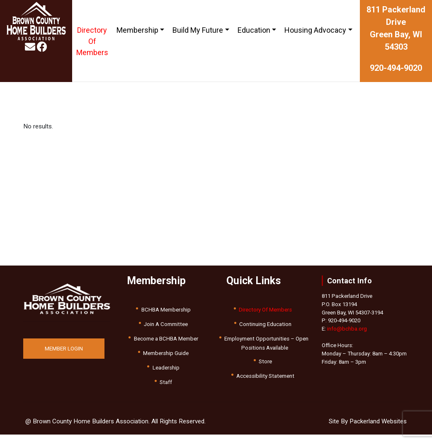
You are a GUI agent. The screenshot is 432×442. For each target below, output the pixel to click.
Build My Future (197, 30)
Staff (166, 382)
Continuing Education (265, 324)
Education (254, 30)
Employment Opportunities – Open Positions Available (266, 343)
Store (265, 361)
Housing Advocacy (315, 30)
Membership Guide (166, 353)
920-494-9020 (396, 68)
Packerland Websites (378, 421)
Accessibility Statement (265, 376)
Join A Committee (166, 324)
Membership (137, 30)
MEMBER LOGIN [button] (64, 348)
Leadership (166, 368)
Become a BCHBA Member (166, 339)
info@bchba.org (347, 329)
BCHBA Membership (166, 310)
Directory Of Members (92, 41)
